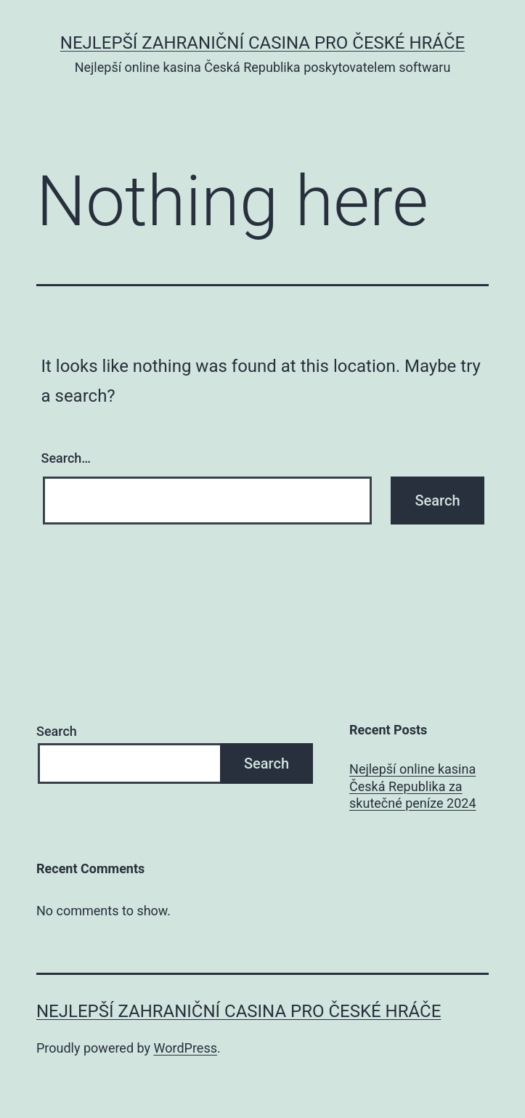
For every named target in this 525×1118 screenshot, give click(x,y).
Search (56, 731)
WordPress (185, 1048)
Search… (66, 458)
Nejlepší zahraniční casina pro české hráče (262, 43)
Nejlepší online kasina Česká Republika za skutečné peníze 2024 (412, 786)
